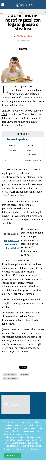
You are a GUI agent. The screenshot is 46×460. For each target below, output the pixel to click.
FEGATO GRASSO (10, 374)
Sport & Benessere (11, 26)
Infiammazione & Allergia (13, 17)
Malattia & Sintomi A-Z (33, 161)
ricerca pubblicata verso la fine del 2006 (22, 112)
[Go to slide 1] (5, 160)
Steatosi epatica (17, 139)
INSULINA (24, 374)
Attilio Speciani (24, 36)
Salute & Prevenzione (12, 12)
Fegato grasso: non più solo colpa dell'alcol (11, 244)
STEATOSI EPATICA (10, 378)
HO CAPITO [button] (12, 456)
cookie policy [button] (33, 449)
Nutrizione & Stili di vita (12, 21)
